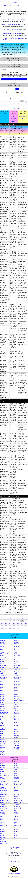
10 (10, 98)
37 (6, 108)
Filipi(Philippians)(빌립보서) (3, 794)
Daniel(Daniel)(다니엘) (2, 718)
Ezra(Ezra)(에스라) (2, 683)
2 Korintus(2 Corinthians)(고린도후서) (18, 783)
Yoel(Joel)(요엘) (2, 723)
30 (6, 106)
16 (6, 101)
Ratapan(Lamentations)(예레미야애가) (4, 712)
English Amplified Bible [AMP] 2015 (12, 33)
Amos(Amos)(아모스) (16, 723)
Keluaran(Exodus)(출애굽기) (17, 642)
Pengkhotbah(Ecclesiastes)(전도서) (3, 700)
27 (22, 103)
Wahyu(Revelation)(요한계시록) (3, 841)
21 (26, 101)
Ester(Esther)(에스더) (2, 689)
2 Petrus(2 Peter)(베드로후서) (17, 824)
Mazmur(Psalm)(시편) (2, 694)
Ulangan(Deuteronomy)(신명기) (4, 653)
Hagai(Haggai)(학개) (2, 747)
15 (2, 101)
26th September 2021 (16, 853)
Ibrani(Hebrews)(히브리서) (3, 818)
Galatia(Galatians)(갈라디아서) (3, 788)
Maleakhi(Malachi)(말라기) (2, 753)
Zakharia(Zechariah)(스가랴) (17, 747)
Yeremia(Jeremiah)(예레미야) (17, 706)
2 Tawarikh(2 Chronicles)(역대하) (17, 677)
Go (17, 89)
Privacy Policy (14, 858)
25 (14, 103)
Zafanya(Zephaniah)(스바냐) (17, 741)
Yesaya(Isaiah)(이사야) (2, 706)
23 (6, 103)
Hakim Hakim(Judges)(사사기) (3, 659)
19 (18, 101)
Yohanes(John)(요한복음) (17, 771)
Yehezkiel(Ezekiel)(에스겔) (16, 712)
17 (10, 101)
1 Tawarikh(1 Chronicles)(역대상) (3, 677)
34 (22, 106)
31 (10, 106)
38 (10, 108)
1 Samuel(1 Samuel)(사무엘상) (3, 665)
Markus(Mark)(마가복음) (17, 765)
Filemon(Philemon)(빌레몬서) (17, 812)
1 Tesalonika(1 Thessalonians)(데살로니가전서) (5, 800)
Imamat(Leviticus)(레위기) (3, 648)
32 (14, 106)
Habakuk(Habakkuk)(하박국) (3, 741)
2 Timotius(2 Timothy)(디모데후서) (17, 806)
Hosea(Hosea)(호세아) (16, 718)
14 (26, 98)
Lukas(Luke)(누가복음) (3, 771)
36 (2, 108)
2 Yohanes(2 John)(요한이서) (17, 829)
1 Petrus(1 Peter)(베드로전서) (3, 824)
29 (2, 106)
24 (10, 103)
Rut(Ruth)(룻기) (16, 659)
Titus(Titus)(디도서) (2, 812)
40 (18, 108)
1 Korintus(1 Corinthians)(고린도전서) (4, 783)
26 (18, 103)
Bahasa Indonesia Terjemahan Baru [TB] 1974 (14, 20)
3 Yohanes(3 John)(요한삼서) (3, 835)
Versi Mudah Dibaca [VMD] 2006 (11, 29)
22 (2, 103)
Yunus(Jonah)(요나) (16, 729)
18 (14, 101)
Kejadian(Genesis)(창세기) (2, 642)
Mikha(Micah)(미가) (2, 735)
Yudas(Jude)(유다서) (16, 835)
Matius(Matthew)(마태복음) (3, 765)
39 (14, 108)
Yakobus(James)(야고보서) (17, 818)
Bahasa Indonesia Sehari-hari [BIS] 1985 (13, 24)
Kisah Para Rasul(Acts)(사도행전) (4, 777)
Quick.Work (17, 876)
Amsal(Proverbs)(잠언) (16, 694)
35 (26, 106)
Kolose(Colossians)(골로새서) (17, 794)
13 (22, 98)
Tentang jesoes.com (14, 861)
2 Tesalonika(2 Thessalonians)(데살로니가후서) (19, 800)
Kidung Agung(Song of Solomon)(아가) (19, 700)
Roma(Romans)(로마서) (16, 777)
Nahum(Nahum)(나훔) (16, 735)
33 (18, 106)
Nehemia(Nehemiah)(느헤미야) (17, 683)
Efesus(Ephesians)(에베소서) (17, 788)
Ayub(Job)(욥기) (16, 689)
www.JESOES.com (14, 847)
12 (18, 98)
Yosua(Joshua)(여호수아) (17, 653)
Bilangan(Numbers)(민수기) (16, 648)
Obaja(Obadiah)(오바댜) (2, 729)
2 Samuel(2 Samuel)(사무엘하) (17, 665)
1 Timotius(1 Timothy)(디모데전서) (3, 806)
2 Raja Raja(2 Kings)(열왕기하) (17, 671)
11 (13, 98)
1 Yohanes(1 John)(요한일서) (3, 829)
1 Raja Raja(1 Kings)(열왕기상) (3, 671)
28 (26, 103)
